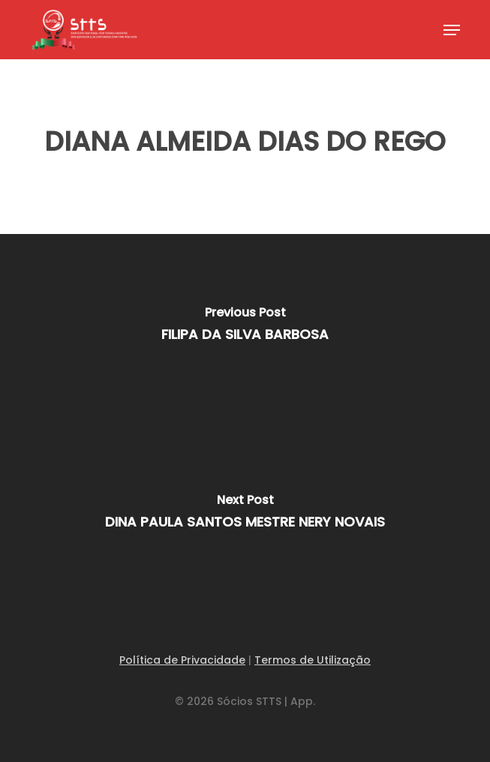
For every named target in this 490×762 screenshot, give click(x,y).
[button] (451, 30)
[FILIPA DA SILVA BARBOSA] (245, 328)
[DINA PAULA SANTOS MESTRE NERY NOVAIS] (245, 515)
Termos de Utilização (312, 660)
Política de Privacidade (182, 660)
